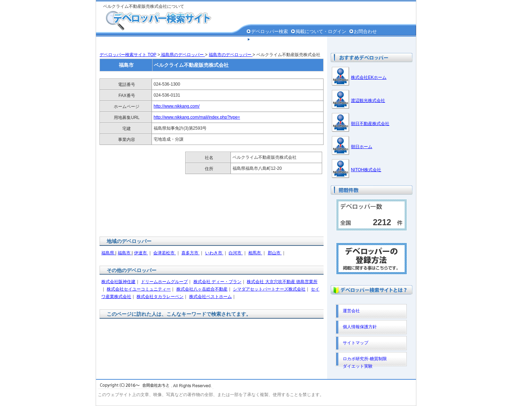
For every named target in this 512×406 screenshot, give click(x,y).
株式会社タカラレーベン (160, 296)
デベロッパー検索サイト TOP (128, 54)
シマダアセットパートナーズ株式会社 (269, 289)
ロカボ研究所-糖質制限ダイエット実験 (365, 361)
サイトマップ (355, 342)
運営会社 (351, 310)
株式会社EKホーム (368, 77)
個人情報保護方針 (269, 39)
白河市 (235, 252)
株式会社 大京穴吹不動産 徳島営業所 (282, 281)
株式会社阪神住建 (118, 281)
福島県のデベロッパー (182, 54)
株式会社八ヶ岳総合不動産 (202, 289)
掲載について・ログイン (320, 31)
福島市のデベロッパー (230, 54)
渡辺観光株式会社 (368, 100)
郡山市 (275, 252)
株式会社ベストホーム (210, 296)
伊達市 (141, 252)
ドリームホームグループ (164, 281)
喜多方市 (190, 252)
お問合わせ (365, 31)
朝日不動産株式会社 (370, 123)
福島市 (125, 252)
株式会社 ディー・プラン (217, 281)
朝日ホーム (361, 146)
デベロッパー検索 (269, 31)
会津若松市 (164, 252)
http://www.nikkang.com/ (176, 106)
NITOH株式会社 (366, 169)
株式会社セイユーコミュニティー (139, 289)
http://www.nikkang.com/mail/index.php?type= (197, 117)
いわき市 (214, 252)
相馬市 (255, 252)
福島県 (108, 252)
